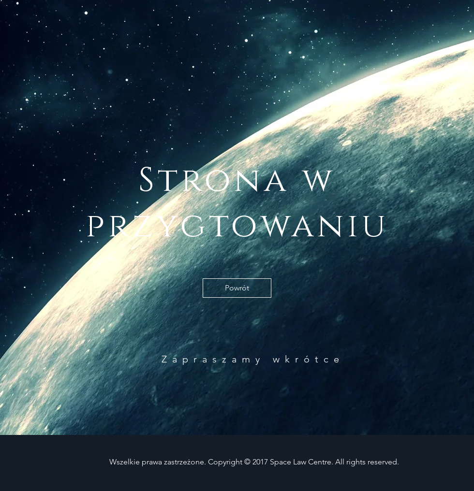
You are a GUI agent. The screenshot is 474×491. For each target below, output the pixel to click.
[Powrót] (237, 288)
